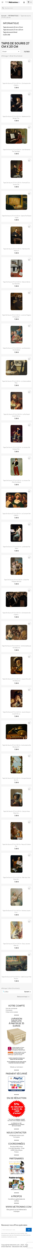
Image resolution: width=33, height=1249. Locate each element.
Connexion (9, 1010)
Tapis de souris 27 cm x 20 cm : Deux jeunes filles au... (16, 944)
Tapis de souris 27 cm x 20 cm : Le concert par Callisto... (16, 514)
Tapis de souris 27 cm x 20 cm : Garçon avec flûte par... (16, 812)
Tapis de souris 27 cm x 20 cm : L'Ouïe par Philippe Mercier (16, 580)
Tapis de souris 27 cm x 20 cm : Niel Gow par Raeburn (16, 249)
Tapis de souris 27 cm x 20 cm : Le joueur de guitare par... (16, 448)
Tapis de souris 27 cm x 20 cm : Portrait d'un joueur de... (16, 183)
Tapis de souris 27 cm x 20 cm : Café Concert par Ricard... (16, 977)
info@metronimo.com (16, 1135)
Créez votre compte (12, 1012)
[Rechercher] (16, 8)
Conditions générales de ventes (16, 1200)
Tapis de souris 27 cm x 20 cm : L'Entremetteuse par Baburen (16, 646)
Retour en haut (23, 997)
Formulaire (16, 1137)
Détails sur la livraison (16, 1067)
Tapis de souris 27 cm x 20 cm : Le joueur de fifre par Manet (16, 481)
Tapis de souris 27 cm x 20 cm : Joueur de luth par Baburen (16, 680)
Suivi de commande (11, 1008)
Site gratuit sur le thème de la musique (16, 1210)
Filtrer (27, 52)
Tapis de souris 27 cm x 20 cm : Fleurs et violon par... (16, 845)
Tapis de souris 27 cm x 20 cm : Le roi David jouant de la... (16, 415)
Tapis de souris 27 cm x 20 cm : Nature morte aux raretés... (16, 283)
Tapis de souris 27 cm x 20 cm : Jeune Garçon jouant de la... (16, 713)
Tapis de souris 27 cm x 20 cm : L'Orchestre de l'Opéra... (16, 84)
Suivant (27, 992)
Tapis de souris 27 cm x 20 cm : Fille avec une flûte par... (16, 878)
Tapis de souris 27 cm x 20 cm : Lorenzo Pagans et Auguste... (16, 316)
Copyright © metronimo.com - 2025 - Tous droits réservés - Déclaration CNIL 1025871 (14, 1246)
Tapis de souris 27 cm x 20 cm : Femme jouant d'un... (16, 911)
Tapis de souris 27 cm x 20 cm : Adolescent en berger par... (16, 117)
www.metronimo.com (18, 1206)
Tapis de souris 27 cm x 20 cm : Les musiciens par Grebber (16, 349)
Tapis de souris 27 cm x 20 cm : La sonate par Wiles (16, 547)
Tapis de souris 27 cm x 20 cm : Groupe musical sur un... (16, 779)
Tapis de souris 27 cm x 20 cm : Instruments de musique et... (16, 746)
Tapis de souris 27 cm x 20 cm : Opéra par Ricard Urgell (16, 216)
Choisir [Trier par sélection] (11, 51)
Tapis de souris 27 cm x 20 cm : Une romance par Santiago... (16, 150)
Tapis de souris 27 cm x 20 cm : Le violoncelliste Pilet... (16, 382)
